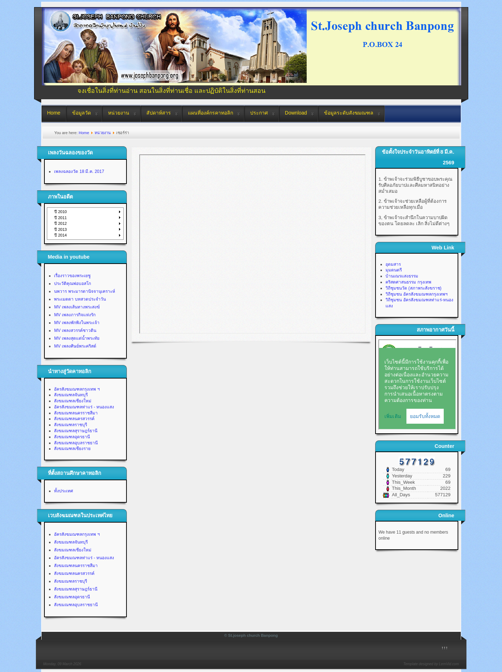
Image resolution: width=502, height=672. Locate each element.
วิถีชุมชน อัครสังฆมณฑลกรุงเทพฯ (416, 294)
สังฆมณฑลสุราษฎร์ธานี (75, 430)
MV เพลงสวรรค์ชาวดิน (75, 330)
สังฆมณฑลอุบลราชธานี (76, 442)
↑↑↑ (444, 647)
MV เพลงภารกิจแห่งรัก (74, 314)
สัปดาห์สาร (158, 113)
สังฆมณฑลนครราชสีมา (76, 413)
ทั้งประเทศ (63, 490)
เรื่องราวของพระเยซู (72, 275)
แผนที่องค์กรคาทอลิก (210, 113)
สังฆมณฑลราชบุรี (70, 424)
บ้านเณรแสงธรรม (401, 276)
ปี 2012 (60, 223)
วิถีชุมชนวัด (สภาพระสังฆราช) (413, 288)
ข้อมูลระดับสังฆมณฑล (348, 113)
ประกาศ (259, 113)
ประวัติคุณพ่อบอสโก (72, 283)
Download (296, 113)
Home (53, 113)
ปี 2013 (60, 229)
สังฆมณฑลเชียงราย (72, 448)
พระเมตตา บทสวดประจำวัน (80, 299)
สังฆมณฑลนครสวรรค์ (74, 418)
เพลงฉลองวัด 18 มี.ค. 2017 (79, 171)
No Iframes (417, 384)
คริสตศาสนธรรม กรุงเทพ (408, 282)
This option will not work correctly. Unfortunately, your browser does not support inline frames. (252, 244)
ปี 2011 (60, 218)
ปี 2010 (60, 212)
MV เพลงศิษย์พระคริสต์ (75, 346)
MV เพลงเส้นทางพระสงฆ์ (76, 307)
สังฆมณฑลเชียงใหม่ (72, 400)
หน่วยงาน (118, 113)
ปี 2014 (60, 235)
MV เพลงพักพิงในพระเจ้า (76, 322)
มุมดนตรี (393, 270)
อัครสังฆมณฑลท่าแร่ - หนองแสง (84, 406)
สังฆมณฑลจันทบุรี (71, 394)
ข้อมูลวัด (81, 113)
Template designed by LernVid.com (431, 664)
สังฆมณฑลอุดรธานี (72, 436)
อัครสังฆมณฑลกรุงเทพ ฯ (76, 389)
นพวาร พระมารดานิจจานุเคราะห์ (84, 291)
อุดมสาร (393, 264)
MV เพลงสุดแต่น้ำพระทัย (76, 338)
